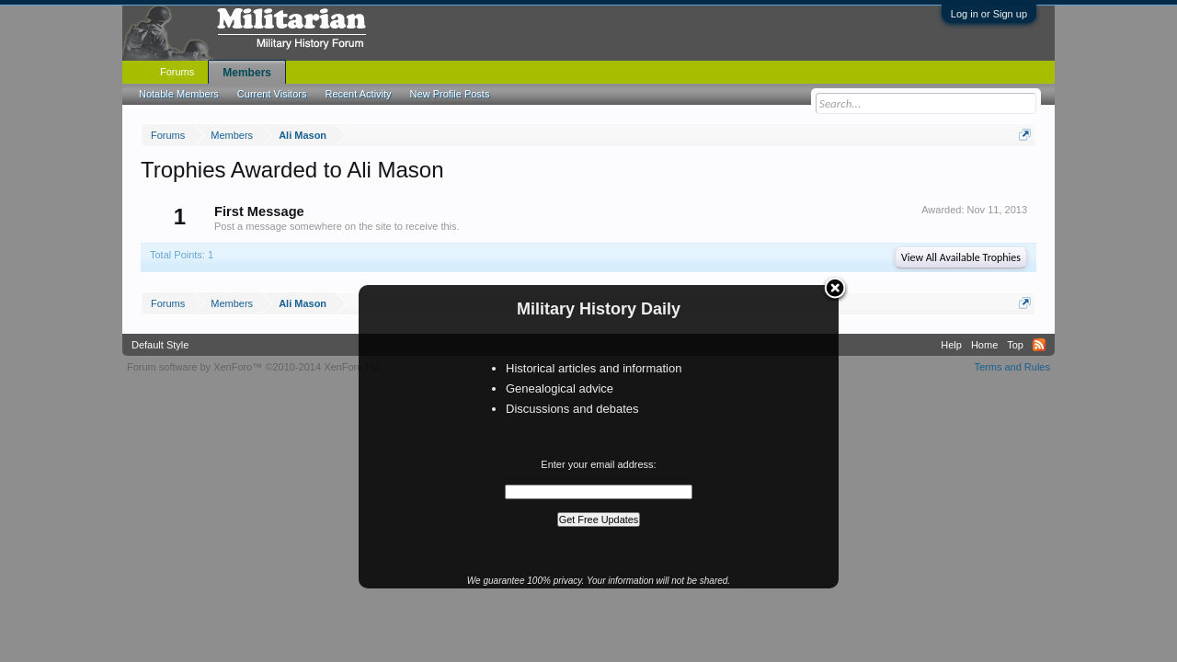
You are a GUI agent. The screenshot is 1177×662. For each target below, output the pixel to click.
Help (951, 344)
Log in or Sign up (989, 13)
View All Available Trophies (961, 257)
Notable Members (179, 93)
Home (984, 344)
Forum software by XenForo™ (255, 366)
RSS (1039, 344)
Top (1015, 344)
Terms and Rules (1012, 366)
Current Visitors (272, 93)
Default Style (160, 344)
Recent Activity (358, 93)
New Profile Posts (450, 93)
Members (247, 72)
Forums (177, 71)
